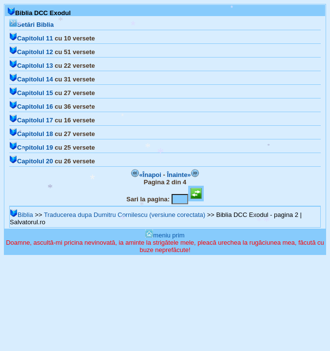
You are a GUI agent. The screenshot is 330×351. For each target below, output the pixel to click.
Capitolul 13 (31, 65)
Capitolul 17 (31, 120)
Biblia (21, 214)
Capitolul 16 (31, 106)
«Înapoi (146, 174)
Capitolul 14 (31, 79)
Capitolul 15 (31, 93)
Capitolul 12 (31, 52)
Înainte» (182, 174)
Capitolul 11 (31, 38)
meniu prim (164, 235)
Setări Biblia (31, 24)
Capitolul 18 (31, 133)
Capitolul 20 (31, 161)
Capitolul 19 (31, 147)
